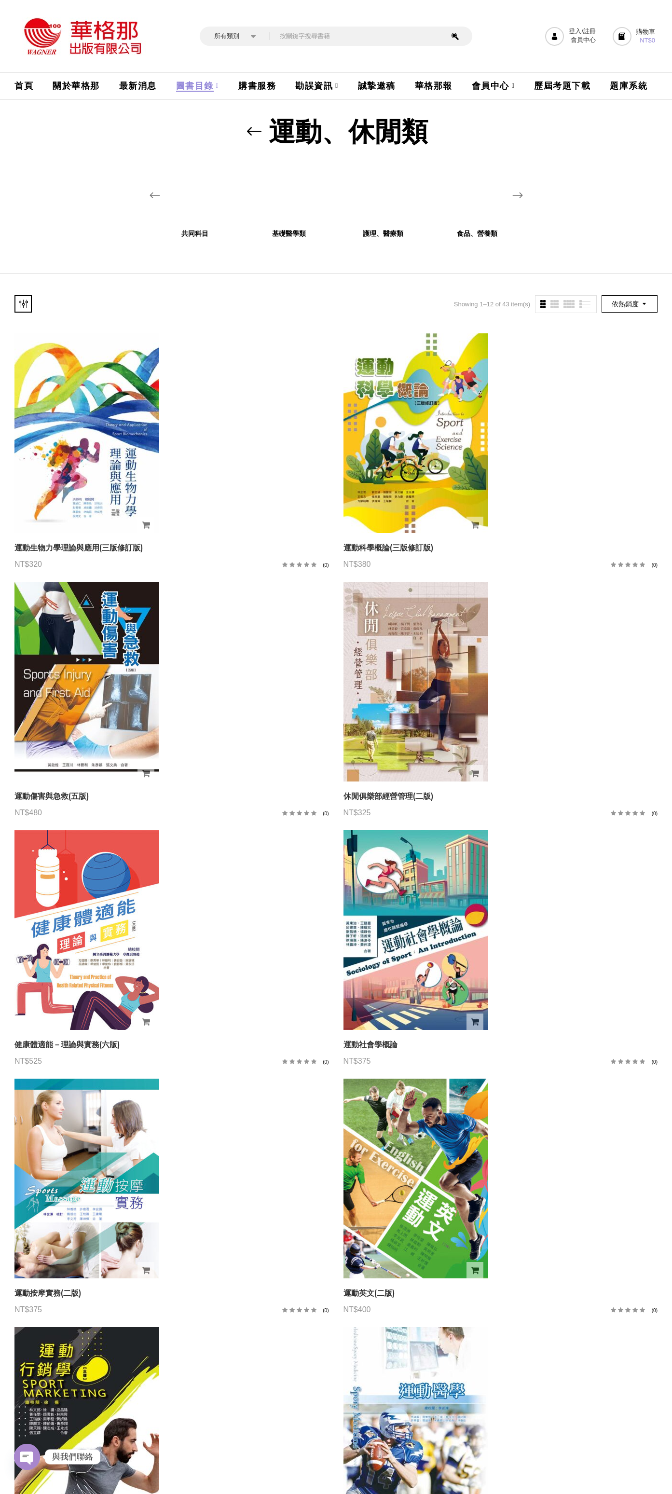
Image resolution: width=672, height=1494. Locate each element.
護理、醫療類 (383, 233)
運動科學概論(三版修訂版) (388, 547)
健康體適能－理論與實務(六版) (67, 1044)
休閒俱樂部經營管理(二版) (388, 796)
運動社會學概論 (370, 1044)
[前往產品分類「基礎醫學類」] (289, 191)
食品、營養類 (477, 233)
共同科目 (194, 233)
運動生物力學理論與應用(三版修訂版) (78, 547)
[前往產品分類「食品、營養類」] (477, 191)
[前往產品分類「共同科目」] (195, 191)
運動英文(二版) (369, 1293)
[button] (635, 36)
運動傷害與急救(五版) (51, 796)
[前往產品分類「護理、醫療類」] (383, 191)
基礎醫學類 (289, 233)
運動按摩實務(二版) (47, 1293)
